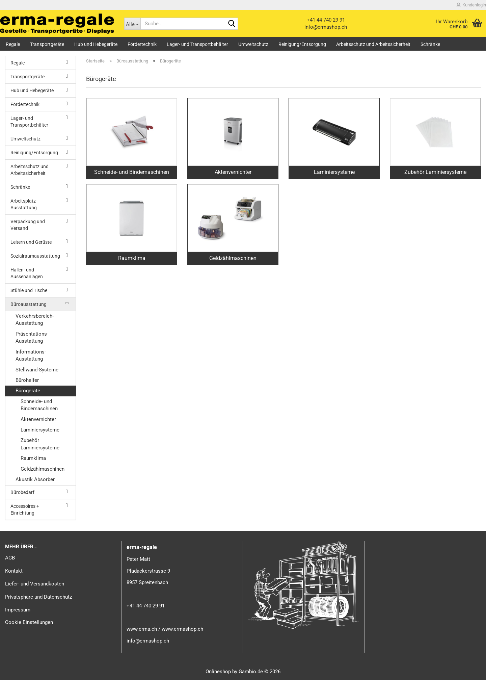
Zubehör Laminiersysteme (40, 443)
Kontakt (14, 571)
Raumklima (33, 458)
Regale (13, 44)
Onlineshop (218, 672)
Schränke (430, 44)
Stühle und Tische (28, 290)
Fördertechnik (142, 44)
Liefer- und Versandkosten (34, 584)
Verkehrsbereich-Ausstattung (35, 319)
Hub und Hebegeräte (95, 44)
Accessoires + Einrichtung (24, 509)
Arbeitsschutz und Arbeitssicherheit (373, 44)
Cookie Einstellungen (29, 622)
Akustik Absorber (35, 479)
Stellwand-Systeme (37, 370)
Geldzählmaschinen (42, 469)
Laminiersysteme (40, 430)
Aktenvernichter (38, 419)
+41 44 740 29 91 (326, 20)
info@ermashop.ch (325, 27)
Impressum (17, 610)
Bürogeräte (28, 391)
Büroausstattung (28, 304)
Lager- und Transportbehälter (197, 44)
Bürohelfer (27, 380)
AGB (10, 558)
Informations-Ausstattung (31, 355)
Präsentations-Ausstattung (32, 337)
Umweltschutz (253, 44)
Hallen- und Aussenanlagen (26, 273)
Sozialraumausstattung (35, 256)
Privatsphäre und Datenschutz (38, 597)
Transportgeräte (47, 44)
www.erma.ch (142, 629)
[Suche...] (132, 24)
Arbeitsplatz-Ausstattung (23, 204)
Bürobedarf (22, 492)
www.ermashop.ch (182, 629)
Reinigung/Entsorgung (302, 44)
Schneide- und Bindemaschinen (39, 405)
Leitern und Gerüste (31, 242)
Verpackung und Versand (27, 225)
